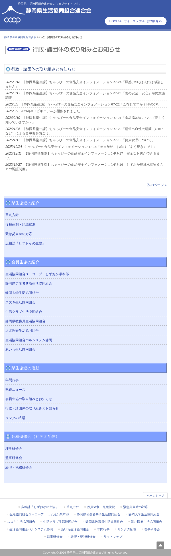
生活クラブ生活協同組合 (23, 312)
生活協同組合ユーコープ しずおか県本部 (37, 274)
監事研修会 (13, 458)
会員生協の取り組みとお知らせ (28, 399)
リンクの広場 (15, 418)
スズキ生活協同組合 (20, 302)
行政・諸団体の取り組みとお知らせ (32, 408)
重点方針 (12, 215)
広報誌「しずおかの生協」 (25, 243)
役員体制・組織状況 (20, 224)
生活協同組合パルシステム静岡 (28, 340)
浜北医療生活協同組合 (22, 330)
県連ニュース (15, 389)
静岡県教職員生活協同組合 (25, 321)
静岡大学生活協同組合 (22, 293)
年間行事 (12, 380)
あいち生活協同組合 (20, 349)
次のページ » (157, 185)
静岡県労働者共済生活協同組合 (28, 283)
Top (160, 545)
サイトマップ (113, 536)
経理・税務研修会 (18, 467)
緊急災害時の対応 (18, 234)
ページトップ (155, 495)
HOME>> (115, 21)
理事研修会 (13, 448)
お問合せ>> (154, 21)
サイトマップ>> (134, 21)
